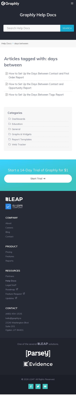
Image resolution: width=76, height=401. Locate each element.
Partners (9, 276)
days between (21, 43)
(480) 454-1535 (13, 313)
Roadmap (11, 289)
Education (17, 123)
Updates (11, 298)
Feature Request (15, 293)
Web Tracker (19, 144)
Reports (9, 260)
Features (9, 256)
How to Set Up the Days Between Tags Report (36, 94)
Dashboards (18, 118)
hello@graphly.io (13, 318)
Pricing (8, 252)
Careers (9, 227)
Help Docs (6, 43)
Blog (7, 232)
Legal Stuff (10, 285)
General (16, 129)
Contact (9, 236)
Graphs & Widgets (21, 134)
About (8, 223)
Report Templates (22, 139)
